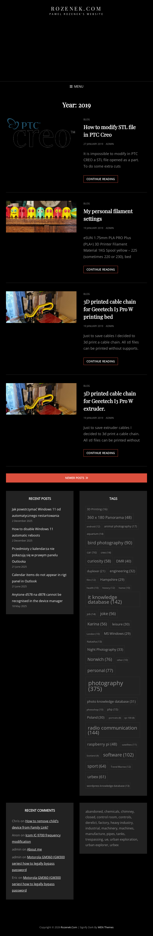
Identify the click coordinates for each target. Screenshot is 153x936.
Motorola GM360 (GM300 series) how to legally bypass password (38, 863)
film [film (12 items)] (91, 580)
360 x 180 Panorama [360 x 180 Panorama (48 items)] (109, 517)
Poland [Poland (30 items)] (95, 717)
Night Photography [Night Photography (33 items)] (105, 649)
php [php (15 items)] (112, 709)
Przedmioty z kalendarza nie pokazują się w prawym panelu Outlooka (35, 555)
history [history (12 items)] (108, 588)
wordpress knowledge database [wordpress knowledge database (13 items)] (108, 786)
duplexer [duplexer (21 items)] (96, 571)
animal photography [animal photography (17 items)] (120, 526)
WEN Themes (106, 927)
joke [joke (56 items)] (108, 613)
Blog (86, 119)
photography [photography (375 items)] (105, 686)
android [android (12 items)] (93, 526)
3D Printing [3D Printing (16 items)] (97, 509)
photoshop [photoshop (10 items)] (95, 709)
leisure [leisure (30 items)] (120, 624)
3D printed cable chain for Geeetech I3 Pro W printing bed (109, 309)
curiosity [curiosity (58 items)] (99, 561)
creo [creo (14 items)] (106, 552)
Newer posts (74, 478)
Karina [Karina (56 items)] (97, 624)
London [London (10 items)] (93, 633)
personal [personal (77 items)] (100, 670)
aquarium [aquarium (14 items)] (95, 534)
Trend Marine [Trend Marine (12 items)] (121, 766)
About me (34, 849)
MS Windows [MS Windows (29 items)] (117, 633)
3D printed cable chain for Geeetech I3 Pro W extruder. (109, 401)
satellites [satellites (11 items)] (129, 744)
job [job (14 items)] (91, 614)
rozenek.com (76, 8)
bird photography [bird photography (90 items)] (110, 543)
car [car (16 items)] (92, 552)
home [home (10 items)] (124, 587)
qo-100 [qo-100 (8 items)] (129, 717)
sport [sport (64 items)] (96, 766)
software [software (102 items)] (118, 755)
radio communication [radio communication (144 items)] (112, 730)
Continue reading (102, 180)
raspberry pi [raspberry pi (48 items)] (102, 744)
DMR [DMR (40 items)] (123, 561)
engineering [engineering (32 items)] (122, 571)
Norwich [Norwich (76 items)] (99, 659)
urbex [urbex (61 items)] (96, 776)
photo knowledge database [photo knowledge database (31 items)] (111, 701)
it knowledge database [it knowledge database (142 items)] (105, 599)
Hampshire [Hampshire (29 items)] (112, 579)
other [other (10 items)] (122, 659)
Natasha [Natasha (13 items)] (94, 641)
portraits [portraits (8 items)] (115, 717)
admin (110, 144)
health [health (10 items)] (93, 587)
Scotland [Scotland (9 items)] (93, 755)
